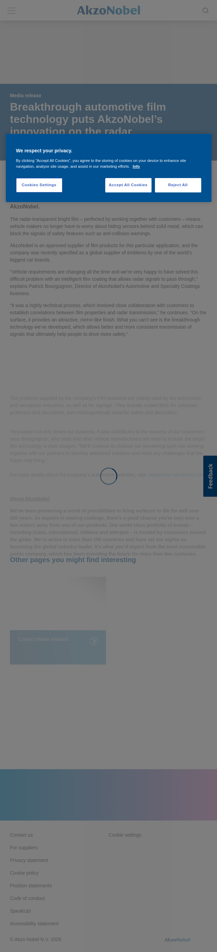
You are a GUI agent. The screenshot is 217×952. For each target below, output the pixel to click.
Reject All (178, 185)
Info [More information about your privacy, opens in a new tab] (136, 166)
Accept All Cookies (128, 185)
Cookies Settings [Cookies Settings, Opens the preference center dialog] (39, 185)
